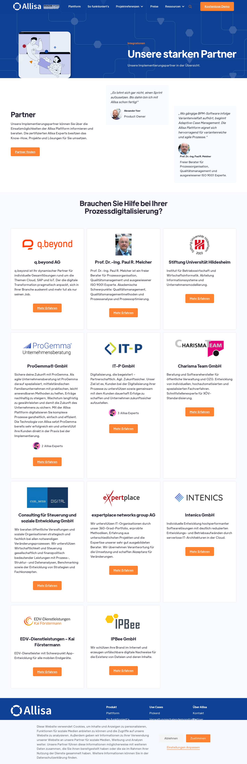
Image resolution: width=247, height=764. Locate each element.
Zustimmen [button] (198, 738)
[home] (27, 6)
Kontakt (198, 713)
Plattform (112, 713)
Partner (198, 719)
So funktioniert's (117, 719)
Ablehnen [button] (171, 738)
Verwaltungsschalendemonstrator (171, 719)
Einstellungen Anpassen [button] (183, 747)
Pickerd (154, 713)
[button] (129, 6)
